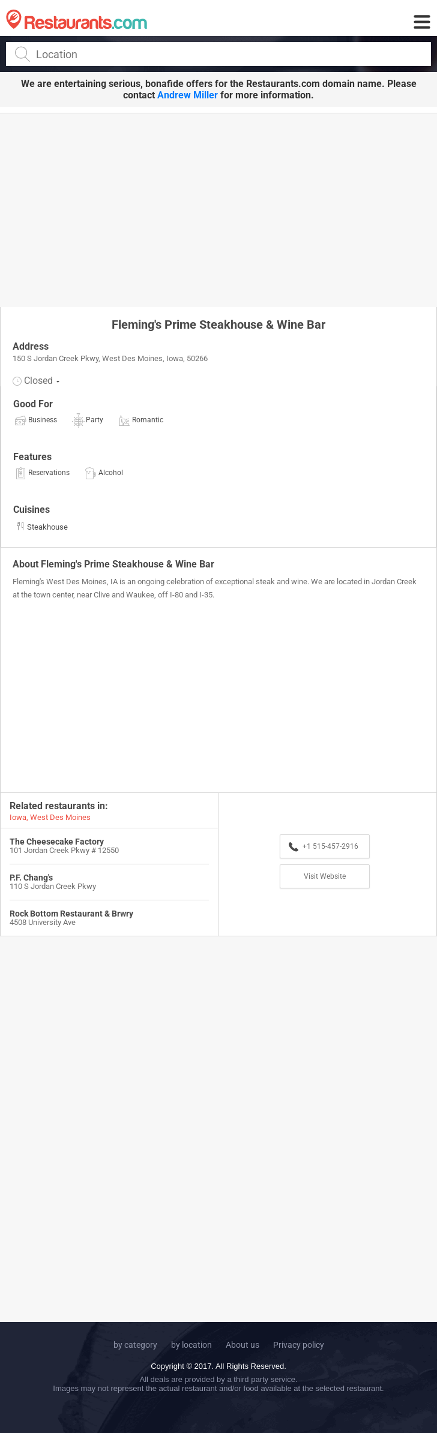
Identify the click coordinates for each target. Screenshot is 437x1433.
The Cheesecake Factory (57, 841)
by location (191, 1345)
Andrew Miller (187, 95)
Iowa (18, 817)
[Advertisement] (218, 209)
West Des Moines (60, 817)
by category (135, 1345)
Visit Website (325, 876)
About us (242, 1345)
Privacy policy (298, 1345)
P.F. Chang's (31, 877)
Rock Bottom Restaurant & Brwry (71, 913)
